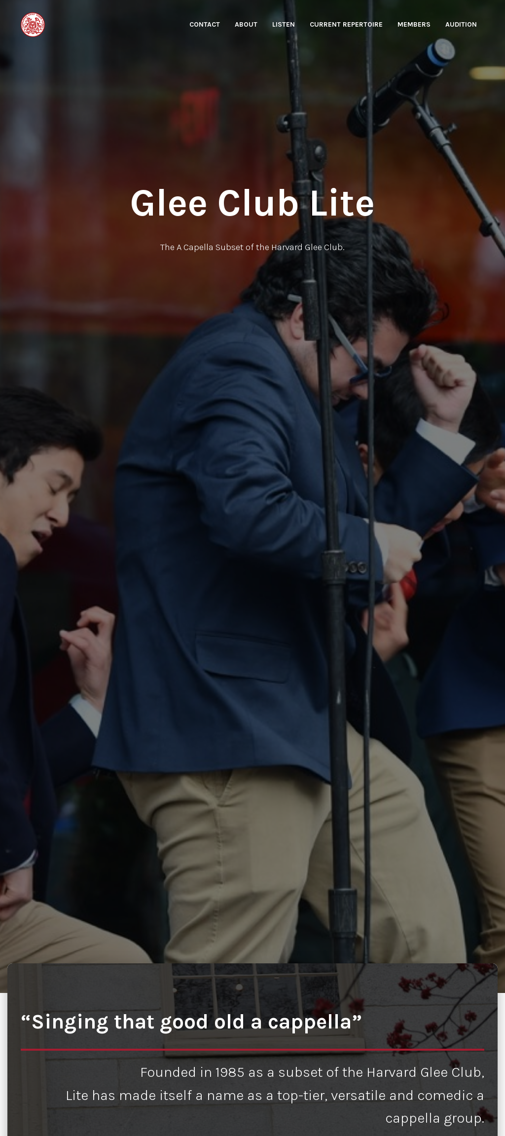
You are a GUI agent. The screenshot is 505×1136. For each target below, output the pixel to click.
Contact (204, 24)
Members (414, 24)
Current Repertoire (346, 24)
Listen (283, 24)
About (246, 24)
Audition (461, 24)
